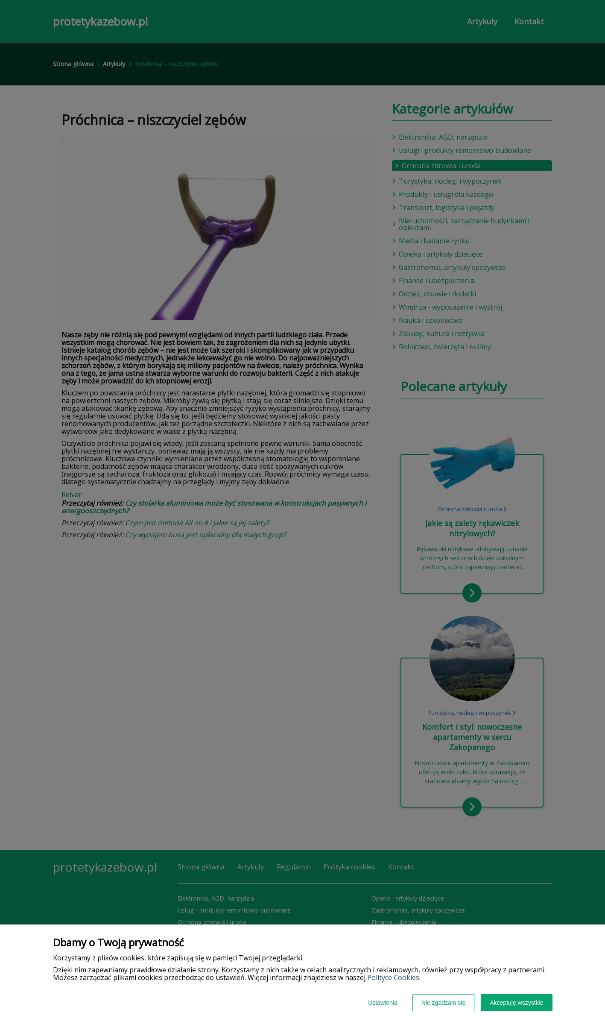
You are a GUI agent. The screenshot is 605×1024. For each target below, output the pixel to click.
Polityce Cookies (393, 977)
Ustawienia (382, 1002)
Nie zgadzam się (443, 1002)
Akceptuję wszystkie (516, 1002)
